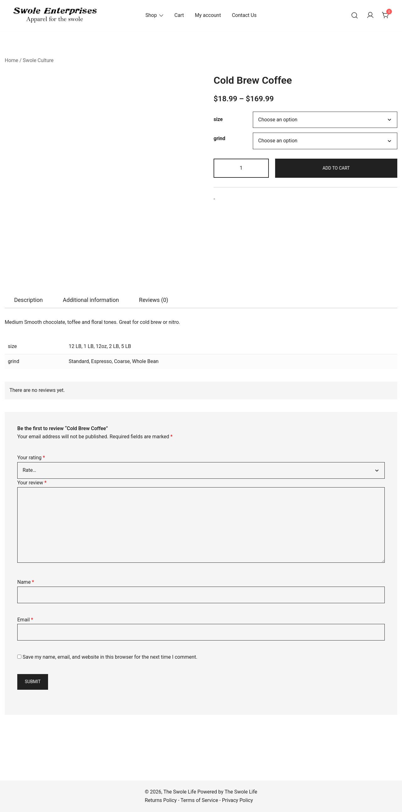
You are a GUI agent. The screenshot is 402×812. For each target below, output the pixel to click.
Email (25, 620)
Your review (31, 483)
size (218, 120)
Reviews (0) (153, 300)
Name (25, 582)
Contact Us (244, 15)
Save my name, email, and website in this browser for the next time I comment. (110, 657)
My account (208, 15)
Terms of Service (199, 800)
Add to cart (336, 168)
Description (28, 300)
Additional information (91, 300)
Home (11, 60)
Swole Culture (38, 60)
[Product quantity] (241, 168)
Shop (151, 15)
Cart (179, 15)
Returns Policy (161, 800)
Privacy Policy (237, 800)
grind (219, 138)
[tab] (28, 300)
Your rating (31, 458)
